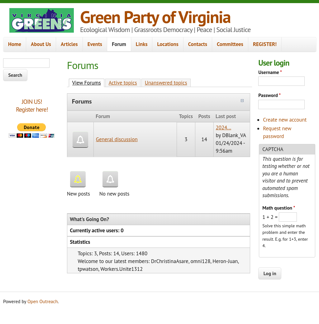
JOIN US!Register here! (32, 105)
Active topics (123, 82)
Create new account (285, 119)
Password (269, 95)
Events (95, 44)
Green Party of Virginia (155, 17)
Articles (69, 44)
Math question (278, 208)
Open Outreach (42, 301)
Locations (167, 44)
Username (270, 72)
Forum (119, 44)
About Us (41, 44)
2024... (223, 127)
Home (14, 44)
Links (142, 44)
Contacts (197, 44)
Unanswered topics (166, 82)
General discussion (117, 139)
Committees (230, 44)
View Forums (88, 82)
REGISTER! (265, 44)
